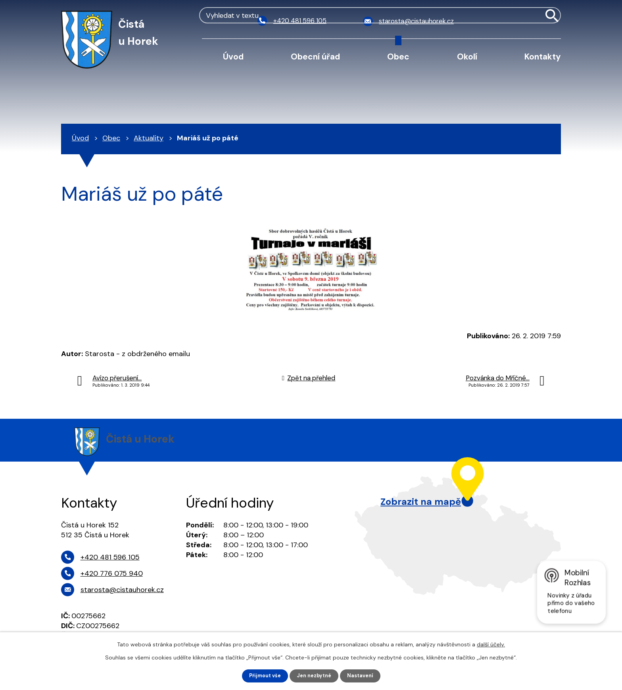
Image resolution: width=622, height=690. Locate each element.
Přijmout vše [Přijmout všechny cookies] (262, 675)
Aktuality (148, 138)
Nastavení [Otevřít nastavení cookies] (364, 675)
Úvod (233, 56)
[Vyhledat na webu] (518, 21)
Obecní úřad (315, 56)
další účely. (491, 643)
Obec (398, 56)
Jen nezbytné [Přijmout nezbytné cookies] (315, 675)
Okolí (467, 56)
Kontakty (542, 56)
